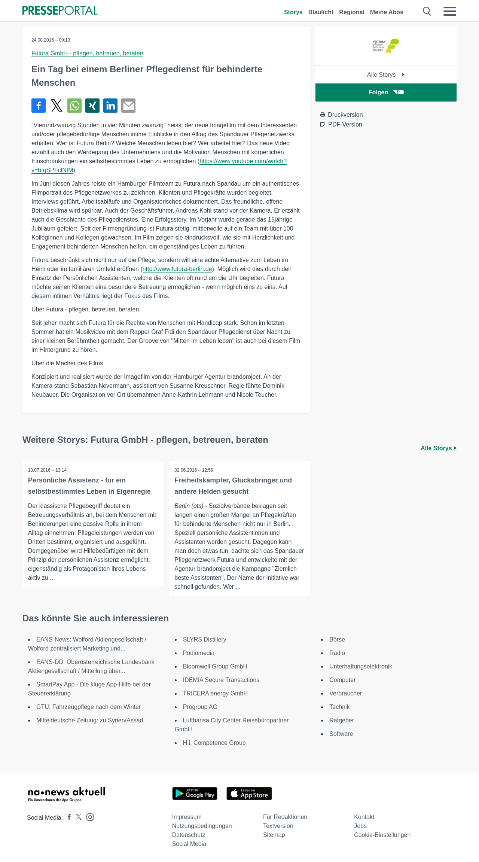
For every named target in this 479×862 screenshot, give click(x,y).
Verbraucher (345, 693)
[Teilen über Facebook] (38, 105)
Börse (337, 639)
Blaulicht (321, 12)
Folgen (386, 92)
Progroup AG (200, 707)
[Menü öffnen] (450, 11)
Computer (342, 680)
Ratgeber (341, 720)
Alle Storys (386, 74)
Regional (351, 12)
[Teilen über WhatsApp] (74, 105)
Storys (293, 12)
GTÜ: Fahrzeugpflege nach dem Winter (88, 707)
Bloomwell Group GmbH (215, 666)
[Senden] (128, 105)
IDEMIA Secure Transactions (221, 680)
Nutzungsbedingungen (202, 826)
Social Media (189, 844)
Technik (339, 707)
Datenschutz (188, 835)
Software (341, 734)
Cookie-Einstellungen (382, 835)
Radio (337, 653)
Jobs (360, 826)
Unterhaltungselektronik (360, 666)
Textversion (278, 826)
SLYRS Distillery (204, 639)
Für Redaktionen (285, 817)
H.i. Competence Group (214, 743)
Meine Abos (386, 12)
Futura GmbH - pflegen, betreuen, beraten (87, 53)
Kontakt (364, 817)
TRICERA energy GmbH (215, 693)
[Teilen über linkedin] (110, 105)
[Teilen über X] (56, 105)
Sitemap (274, 835)
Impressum (187, 817)
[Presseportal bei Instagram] (88, 816)
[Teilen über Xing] (92, 105)
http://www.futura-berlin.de (177, 269)
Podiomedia (199, 653)
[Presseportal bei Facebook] (67, 817)
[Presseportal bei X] (76, 817)
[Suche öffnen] (427, 11)
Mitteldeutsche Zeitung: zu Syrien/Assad (89, 720)
